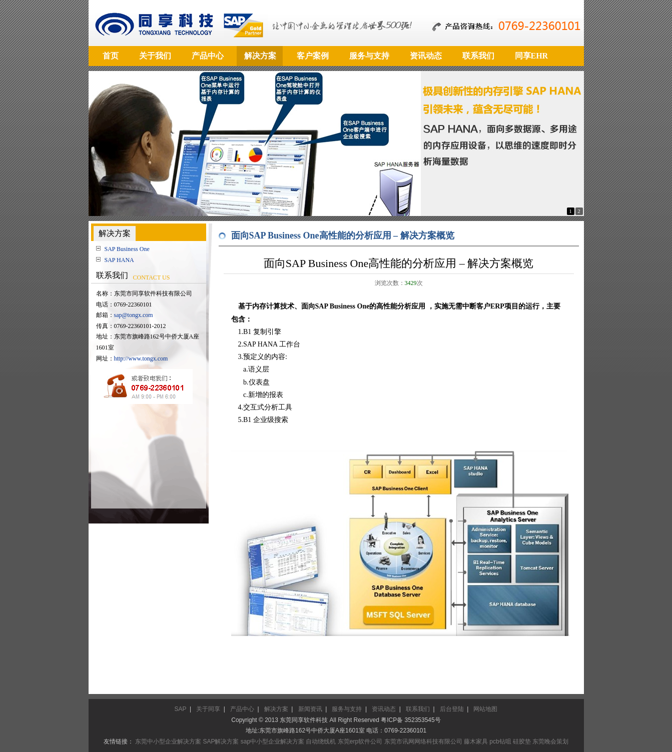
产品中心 (242, 709)
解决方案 (276, 709)
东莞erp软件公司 (360, 741)
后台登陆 (452, 709)
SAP (181, 709)
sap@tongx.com (133, 315)
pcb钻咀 (500, 741)
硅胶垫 (522, 741)
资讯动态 (384, 709)
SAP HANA (119, 260)
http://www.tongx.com (141, 358)
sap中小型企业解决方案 (272, 741)
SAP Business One (127, 249)
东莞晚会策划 (550, 741)
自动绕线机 (321, 741)
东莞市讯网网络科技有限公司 (423, 741)
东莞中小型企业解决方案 (168, 741)
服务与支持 (347, 709)
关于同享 (208, 709)
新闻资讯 (310, 709)
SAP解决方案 (221, 741)
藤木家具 (476, 741)
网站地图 (485, 709)
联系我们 (418, 709)
